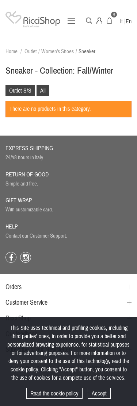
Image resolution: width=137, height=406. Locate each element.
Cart (109, 20)
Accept (99, 393)
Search (89, 20)
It (121, 21)
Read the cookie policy (54, 393)
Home (11, 51)
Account (99, 20)
